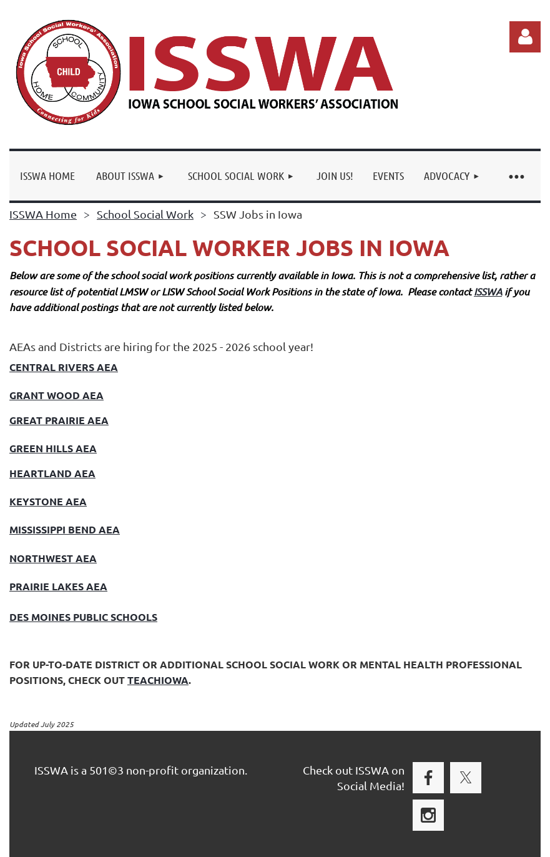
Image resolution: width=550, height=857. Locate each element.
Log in (525, 36)
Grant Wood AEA (56, 395)
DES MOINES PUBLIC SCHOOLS (83, 616)
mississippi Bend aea (64, 529)
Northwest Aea (53, 558)
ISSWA (488, 291)
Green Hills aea (53, 448)
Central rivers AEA (63, 367)
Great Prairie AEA (59, 420)
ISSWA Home (43, 213)
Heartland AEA (52, 473)
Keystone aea (48, 501)
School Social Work (145, 213)
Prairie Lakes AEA (58, 586)
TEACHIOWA (158, 679)
